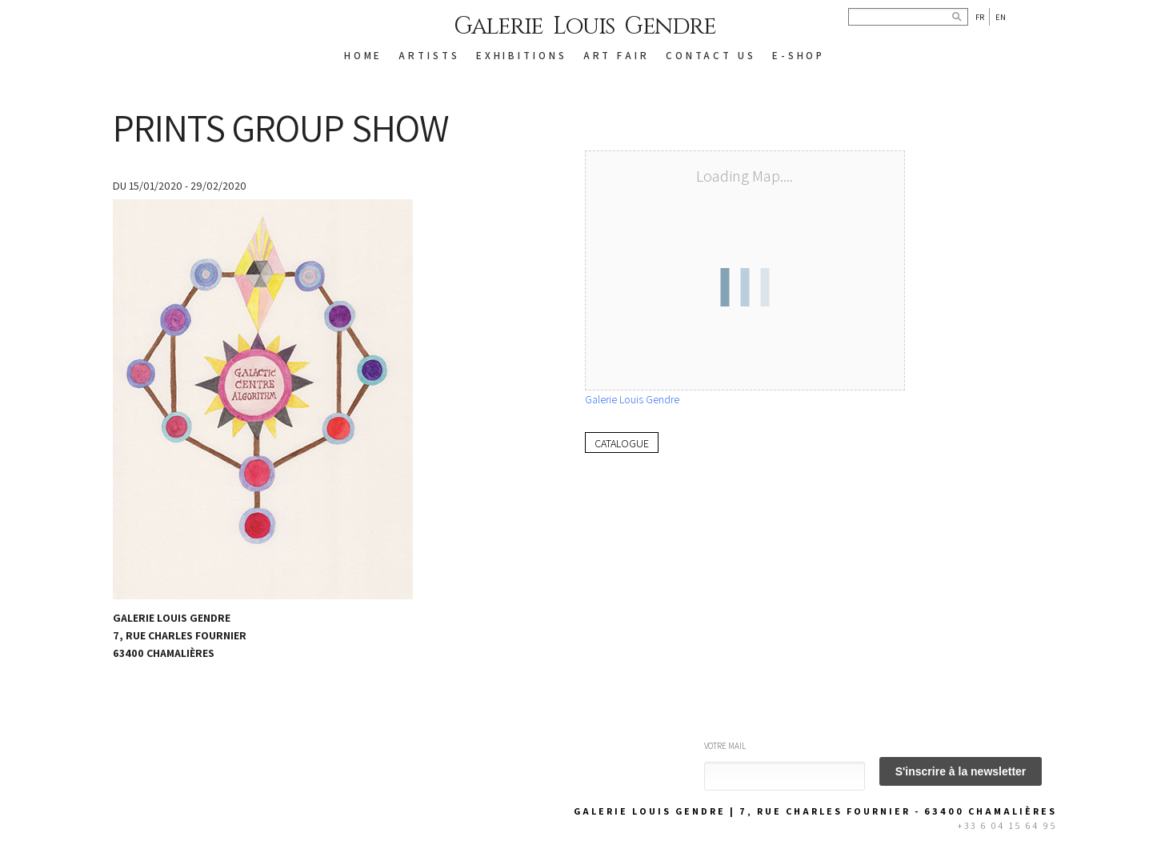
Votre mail (725, 745)
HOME (363, 55)
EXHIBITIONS (521, 55)
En (1000, 16)
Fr (979, 16)
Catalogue (622, 443)
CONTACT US (711, 55)
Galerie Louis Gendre (584, 26)
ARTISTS (428, 55)
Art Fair (616, 55)
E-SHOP (798, 55)
